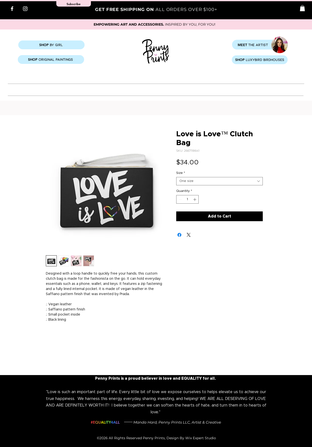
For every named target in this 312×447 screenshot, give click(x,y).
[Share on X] (189, 235)
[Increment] (195, 199)
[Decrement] (180, 199)
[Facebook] (12, 9)
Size (180, 173)
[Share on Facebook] (179, 235)
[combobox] (219, 181)
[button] (302, 8)
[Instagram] (25, 9)
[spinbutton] (187, 199)
